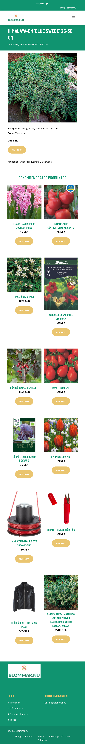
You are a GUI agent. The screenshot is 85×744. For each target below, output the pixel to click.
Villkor (41, 736)
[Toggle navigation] (73, 17)
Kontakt (29, 736)
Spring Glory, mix (60, 456)
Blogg (13, 719)
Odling (24, 128)
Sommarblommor (19, 714)
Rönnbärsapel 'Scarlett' (24, 387)
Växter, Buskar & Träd (46, 128)
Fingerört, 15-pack (24, 296)
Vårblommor (16, 708)
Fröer (31, 128)
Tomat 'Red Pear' (61, 387)
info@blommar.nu (68, 7)
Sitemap (42, 740)
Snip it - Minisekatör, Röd (61, 529)
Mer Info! (17, 149)
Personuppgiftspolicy (59, 736)
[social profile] (47, 3)
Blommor (15, 702)
